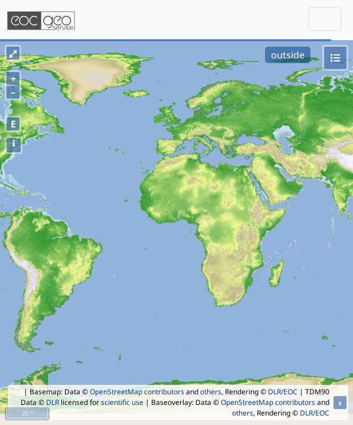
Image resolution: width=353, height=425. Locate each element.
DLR (52, 402)
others (210, 392)
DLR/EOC (283, 392)
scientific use (122, 402)
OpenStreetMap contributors (137, 392)
